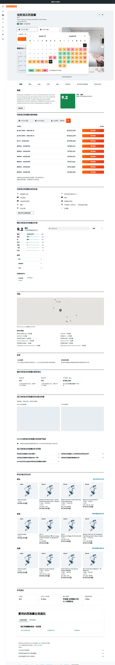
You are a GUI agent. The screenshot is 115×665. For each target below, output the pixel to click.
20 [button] (34, 57)
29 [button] (42, 62)
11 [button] (54, 49)
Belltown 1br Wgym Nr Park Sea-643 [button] (71, 536)
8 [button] (42, 49)
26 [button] (30, 62)
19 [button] (30, 57)
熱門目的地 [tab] (33, 620)
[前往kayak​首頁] (11, 6)
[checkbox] (25, 279)
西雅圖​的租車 (51, 630)
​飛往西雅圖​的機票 (25, 630)
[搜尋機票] (3, 11)
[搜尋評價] (70, 228)
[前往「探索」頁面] (3, 27)
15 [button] (42, 53)
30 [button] (46, 62)
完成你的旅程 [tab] (23, 620)
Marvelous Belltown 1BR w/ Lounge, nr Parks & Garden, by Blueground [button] (49, 536)
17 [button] (50, 53)
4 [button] (54, 45)
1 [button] (42, 45)
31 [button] (50, 62)
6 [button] (34, 49)
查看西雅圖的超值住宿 (98, 513)
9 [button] (46, 49)
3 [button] (50, 45)
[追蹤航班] (3, 30)
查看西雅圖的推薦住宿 (98, 548)
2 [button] (46, 45)
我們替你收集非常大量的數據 (61, 653)
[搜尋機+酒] (3, 22)
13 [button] (34, 53)
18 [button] (54, 53)
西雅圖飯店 (77, 630)
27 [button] (34, 62)
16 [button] (46, 53)
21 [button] (38, 57)
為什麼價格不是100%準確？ (61, 656)
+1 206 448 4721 (21, 21)
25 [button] (54, 57)
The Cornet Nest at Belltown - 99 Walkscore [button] (92, 569)
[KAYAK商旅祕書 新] (3, 34)
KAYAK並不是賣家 (61, 650)
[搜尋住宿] (3, 15)
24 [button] (50, 57)
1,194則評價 (26, 24)
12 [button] (30, 53)
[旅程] (3, 39)
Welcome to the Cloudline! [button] (90, 499)
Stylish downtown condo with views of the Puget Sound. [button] (71, 500)
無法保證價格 (39, 645)
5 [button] (72, 49)
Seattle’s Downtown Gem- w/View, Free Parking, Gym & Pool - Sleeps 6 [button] (49, 500)
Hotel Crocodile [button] (22, 499)
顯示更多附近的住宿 (98, 479)
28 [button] (38, 62)
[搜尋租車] (3, 18)
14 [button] (38, 53)
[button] (113, 2)
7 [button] (38, 49)
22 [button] (42, 57)
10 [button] (50, 49)
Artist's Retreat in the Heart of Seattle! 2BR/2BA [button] (69, 569)
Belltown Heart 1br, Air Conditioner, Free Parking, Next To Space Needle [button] (93, 535)
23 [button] (46, 57)
